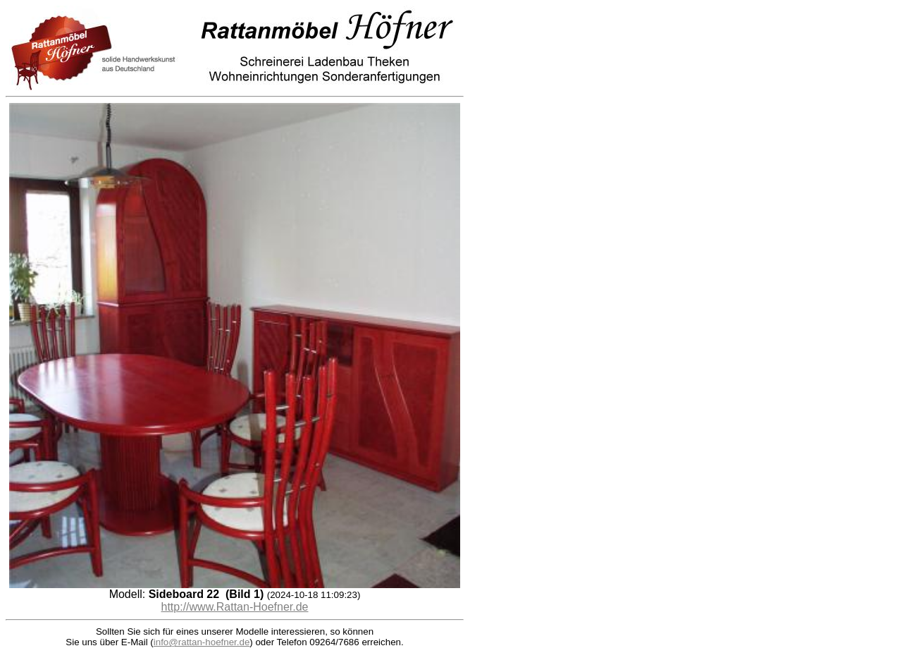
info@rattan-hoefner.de (202, 642)
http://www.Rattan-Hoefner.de (235, 607)
